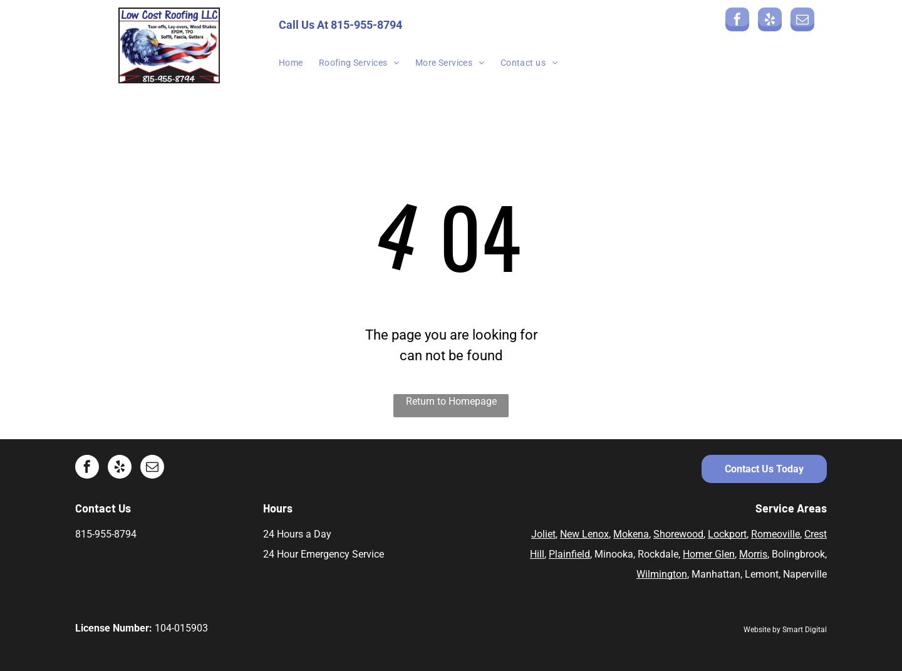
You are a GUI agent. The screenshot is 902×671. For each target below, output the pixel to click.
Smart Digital (804, 629)
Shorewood (678, 534)
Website (757, 629)
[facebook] (737, 21)
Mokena (631, 534)
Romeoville (775, 534)
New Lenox (584, 534)
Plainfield (569, 554)
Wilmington (661, 574)
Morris (753, 554)
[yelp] (770, 21)
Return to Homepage (451, 401)
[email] (802, 21)
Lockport (727, 534)
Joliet (543, 534)
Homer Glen (709, 554)
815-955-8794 (366, 24)
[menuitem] (299, 63)
